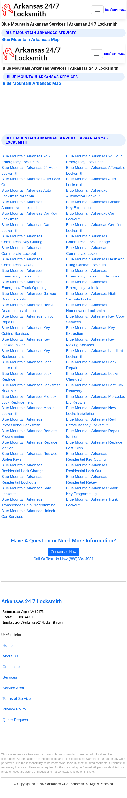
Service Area (13, 688)
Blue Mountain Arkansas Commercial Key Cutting (21, 239)
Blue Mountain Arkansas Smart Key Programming (92, 491)
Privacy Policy (14, 709)
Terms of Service (16, 698)
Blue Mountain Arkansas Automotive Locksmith (21, 205)
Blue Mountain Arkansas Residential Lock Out (86, 468)
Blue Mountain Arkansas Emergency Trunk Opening (24, 285)
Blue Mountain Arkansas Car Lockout (90, 216)
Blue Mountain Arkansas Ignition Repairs (28, 319)
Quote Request (15, 720)
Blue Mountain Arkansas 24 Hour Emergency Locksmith (94, 159)
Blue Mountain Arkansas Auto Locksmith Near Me (26, 193)
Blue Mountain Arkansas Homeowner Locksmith (86, 308)
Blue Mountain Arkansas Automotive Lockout (86, 193)
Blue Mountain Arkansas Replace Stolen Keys (29, 456)
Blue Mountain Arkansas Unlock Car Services (28, 514)
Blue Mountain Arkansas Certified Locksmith (94, 227)
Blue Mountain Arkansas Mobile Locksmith (28, 411)
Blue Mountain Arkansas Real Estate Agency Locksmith (91, 422)
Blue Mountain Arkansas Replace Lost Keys (94, 445)
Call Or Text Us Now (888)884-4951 (63, 559)
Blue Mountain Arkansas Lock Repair (91, 365)
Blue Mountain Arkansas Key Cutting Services (25, 330)
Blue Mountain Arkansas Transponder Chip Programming (28, 502)
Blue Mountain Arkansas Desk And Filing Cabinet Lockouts (95, 262)
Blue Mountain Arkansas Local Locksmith (27, 365)
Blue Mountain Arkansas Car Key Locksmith (29, 216)
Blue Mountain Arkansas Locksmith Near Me (31, 388)
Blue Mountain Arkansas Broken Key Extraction (93, 205)
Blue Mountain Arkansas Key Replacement (25, 353)
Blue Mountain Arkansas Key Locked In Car (25, 342)
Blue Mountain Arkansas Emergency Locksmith (21, 273)
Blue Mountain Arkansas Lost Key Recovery (94, 388)
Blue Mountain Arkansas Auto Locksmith (91, 182)
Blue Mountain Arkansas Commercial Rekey (21, 262)
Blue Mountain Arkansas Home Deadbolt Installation (27, 308)
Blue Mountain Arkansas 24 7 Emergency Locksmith (26, 159)
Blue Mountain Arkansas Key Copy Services (95, 319)
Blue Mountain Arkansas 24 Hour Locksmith (29, 170)
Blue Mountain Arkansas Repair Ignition (92, 434)
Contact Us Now (63, 552)
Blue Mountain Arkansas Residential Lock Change (22, 468)
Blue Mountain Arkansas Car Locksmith (25, 227)
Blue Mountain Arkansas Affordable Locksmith (95, 170)
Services (9, 677)
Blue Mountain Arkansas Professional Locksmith (21, 422)
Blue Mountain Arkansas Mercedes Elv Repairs (95, 399)
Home (7, 645)
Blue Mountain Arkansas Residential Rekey (86, 479)
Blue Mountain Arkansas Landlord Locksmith (94, 353)
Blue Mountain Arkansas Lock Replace (26, 376)
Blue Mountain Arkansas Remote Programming (29, 434)
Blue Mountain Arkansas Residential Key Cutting (86, 456)
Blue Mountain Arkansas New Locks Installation (91, 411)
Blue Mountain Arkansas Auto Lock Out (30, 182)
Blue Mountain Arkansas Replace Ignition (29, 445)
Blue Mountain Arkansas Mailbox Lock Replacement (29, 399)
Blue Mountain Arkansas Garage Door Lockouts (28, 296)
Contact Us (11, 666)
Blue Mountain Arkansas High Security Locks (91, 296)
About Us (10, 656)
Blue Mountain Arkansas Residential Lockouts (21, 479)
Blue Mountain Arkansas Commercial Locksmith (86, 250)
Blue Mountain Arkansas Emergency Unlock (86, 285)
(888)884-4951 (115, 9)
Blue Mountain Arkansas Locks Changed (92, 376)
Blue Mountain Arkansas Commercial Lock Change (88, 239)
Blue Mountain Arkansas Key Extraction (90, 330)
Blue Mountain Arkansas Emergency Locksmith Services (92, 273)
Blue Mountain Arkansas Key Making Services (90, 342)
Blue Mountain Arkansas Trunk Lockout (92, 502)
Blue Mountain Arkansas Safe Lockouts (26, 491)
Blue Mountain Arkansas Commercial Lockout (21, 250)
